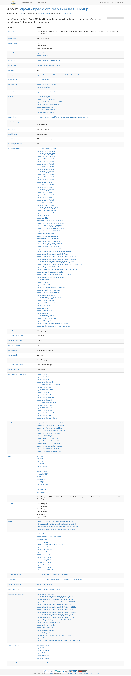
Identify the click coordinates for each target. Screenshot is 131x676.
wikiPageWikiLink (14, 148)
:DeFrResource (43, 648)
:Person (40, 458)
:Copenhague (44, 53)
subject (11, 423)
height (11, 70)
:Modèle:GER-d (44, 408)
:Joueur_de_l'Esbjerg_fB (47, 236)
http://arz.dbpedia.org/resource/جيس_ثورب (50, 544)
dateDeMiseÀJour (15, 336)
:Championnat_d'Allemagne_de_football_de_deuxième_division (60, 75)
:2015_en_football (45, 190)
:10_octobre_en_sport (46, 148)
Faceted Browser (102, 2)
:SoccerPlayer (42, 466)
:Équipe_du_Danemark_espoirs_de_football (53, 326)
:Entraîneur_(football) (46, 84)
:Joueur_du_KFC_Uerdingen (49, 241)
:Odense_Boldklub (45, 112)
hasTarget (13, 645)
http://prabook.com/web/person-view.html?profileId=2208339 (56, 529)
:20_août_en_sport (45, 205)
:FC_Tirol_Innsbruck (46, 99)
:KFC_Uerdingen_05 (46, 109)
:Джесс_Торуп (44, 565)
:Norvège (42, 313)
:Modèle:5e (43, 379)
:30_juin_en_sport (45, 213)
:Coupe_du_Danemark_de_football (51, 277)
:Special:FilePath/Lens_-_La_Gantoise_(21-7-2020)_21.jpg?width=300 (63, 117)
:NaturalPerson (42, 484)
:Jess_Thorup (42, 534)
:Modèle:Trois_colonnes (47, 418)
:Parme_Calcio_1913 (46, 318)
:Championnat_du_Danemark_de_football (53, 254)
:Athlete (40, 464)
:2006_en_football (45, 174)
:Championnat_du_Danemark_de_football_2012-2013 (56, 607)
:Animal (40, 487)
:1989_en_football (45, 159)
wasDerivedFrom (14, 575)
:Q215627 (42, 474)
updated (11, 129)
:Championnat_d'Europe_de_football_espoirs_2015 (56, 251)
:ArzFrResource (43, 653)
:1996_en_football (45, 161)
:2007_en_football (45, 177)
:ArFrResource (43, 650)
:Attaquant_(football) (46, 92)
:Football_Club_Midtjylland (48, 104)
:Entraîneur (43, 282)
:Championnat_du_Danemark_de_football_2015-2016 (56, 609)
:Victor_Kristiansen (45, 638)
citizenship (12, 60)
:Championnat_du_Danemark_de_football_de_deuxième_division (60, 264)
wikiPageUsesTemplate (17, 374)
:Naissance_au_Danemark (48, 246)
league (11, 75)
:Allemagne (43, 215)
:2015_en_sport (44, 192)
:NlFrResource (43, 645)
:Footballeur (43, 87)
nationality (12, 80)
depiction (12, 579)
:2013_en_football (45, 184)
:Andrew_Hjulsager (45, 594)
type (10, 456)
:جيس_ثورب (43, 542)
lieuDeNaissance (15, 345)
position (11, 92)
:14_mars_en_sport (46, 156)
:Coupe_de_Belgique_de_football (50, 272)
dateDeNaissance (15, 340)
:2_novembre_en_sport (47, 210)
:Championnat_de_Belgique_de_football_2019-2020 (56, 599)
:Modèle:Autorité (45, 382)
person (21, 13)
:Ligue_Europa (44, 310)
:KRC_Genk (43, 305)
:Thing (40, 456)
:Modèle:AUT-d (44, 395)
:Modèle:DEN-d (44, 405)
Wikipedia (50, 673)
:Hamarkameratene (46, 107)
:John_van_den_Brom (46, 625)
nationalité (13, 355)
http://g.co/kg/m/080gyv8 (45, 570)
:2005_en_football (45, 172)
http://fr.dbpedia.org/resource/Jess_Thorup (53, 9)
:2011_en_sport (44, 182)
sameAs (11, 534)
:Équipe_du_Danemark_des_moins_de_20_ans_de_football (58, 640)
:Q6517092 (42, 539)
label (10, 504)
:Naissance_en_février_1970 (49, 249)
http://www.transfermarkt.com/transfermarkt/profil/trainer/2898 (56, 524)
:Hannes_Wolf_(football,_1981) (49, 298)
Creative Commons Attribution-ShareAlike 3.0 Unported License (83, 673)
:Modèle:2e (43, 377)
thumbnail (12, 117)
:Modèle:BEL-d (44, 400)
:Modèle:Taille (44, 415)
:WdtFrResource (43, 658)
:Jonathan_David (45, 627)
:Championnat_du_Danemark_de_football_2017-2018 (56, 262)
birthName (12, 43)
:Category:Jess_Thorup (49, 536)
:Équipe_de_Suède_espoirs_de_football (52, 323)
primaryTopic (14, 663)
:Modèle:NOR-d (44, 410)
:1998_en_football (45, 166)
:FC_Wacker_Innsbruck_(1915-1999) (51, 287)
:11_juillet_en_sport (46, 151)
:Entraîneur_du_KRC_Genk (48, 231)
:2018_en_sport (44, 197)
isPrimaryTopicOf (14, 584)
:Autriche (42, 218)
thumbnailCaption (14, 122)
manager (13, 589)
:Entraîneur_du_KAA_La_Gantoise (51, 228)
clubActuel (13, 331)
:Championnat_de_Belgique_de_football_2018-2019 (56, 597)
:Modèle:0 (43, 392)
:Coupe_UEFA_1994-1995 (48, 267)
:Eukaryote (41, 489)
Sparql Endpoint (118, 2)
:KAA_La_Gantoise (45, 300)
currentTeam (13, 65)
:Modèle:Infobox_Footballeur (48, 413)
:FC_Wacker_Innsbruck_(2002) (49, 102)
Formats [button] (41, 2)
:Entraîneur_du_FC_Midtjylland (49, 226)
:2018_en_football (45, 195)
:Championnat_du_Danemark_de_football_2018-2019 (56, 617)
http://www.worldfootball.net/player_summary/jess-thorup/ (55, 521)
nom (11, 360)
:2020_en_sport (44, 202)
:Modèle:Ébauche (45, 390)
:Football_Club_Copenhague (49, 65)
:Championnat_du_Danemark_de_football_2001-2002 (56, 256)
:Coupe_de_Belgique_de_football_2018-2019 (54, 274)
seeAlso (11, 521)
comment (12, 497)
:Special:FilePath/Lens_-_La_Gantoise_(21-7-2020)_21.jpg (59, 579)
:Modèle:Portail (44, 387)
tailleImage (13, 369)
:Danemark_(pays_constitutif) (49, 60)
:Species (41, 492)
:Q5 (40, 476)
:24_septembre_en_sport (47, 208)
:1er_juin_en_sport (45, 169)
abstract (11, 31)
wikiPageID (12, 134)
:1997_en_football (45, 164)
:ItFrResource (43, 655)
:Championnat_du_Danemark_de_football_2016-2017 (56, 612)
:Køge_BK (43, 308)
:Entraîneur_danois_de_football (50, 220)
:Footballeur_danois (46, 233)
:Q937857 (42, 482)
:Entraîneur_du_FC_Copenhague (50, 223)
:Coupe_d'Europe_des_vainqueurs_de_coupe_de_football (58, 269)
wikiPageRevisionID (15, 144)
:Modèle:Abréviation (46, 397)
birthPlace (12, 53)
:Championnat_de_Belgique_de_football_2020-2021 (56, 602)
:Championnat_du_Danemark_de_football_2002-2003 (56, 259)
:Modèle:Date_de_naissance (48, 384)
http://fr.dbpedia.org (44, 13)
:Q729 (41, 479)
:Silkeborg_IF (44, 321)
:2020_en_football (45, 200)
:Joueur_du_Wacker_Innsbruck (49, 244)
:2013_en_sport (44, 187)
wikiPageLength (14, 139)
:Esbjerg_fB (43, 97)
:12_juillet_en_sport (46, 154)
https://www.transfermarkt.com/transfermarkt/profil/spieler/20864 (57, 526)
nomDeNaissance (15, 365)
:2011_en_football (45, 179)
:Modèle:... (43, 374)
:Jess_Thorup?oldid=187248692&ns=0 (52, 575)
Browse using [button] (28, 2)
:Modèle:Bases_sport (46, 402)
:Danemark (43, 55)
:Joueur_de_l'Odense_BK (48, 238)
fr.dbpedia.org (68, 13)
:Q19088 (42, 471)
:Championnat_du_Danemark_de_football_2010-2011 (56, 604)
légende (12, 350)
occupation (12, 84)
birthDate (12, 38)
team (10, 97)
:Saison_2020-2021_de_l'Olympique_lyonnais (54, 635)
